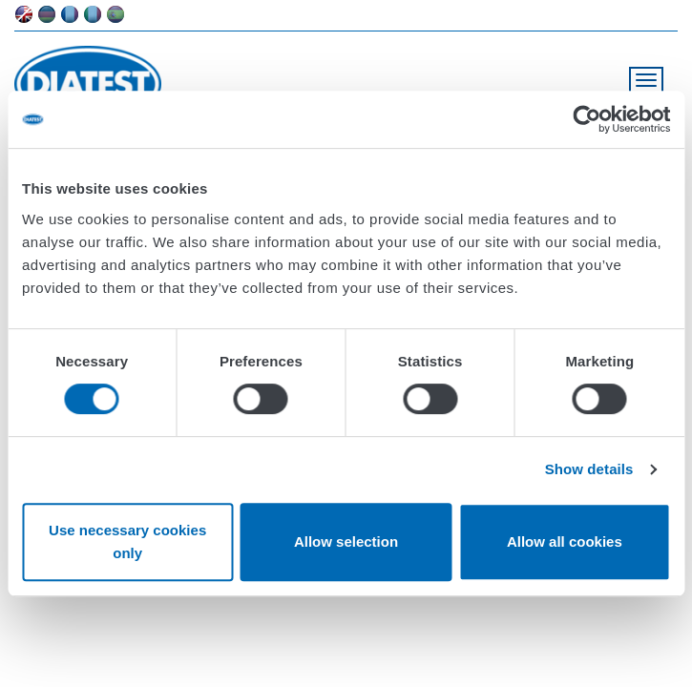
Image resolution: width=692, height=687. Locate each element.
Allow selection (346, 541)
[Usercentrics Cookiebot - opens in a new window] (586, 119)
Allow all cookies (564, 541)
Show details (589, 469)
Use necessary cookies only (127, 541)
